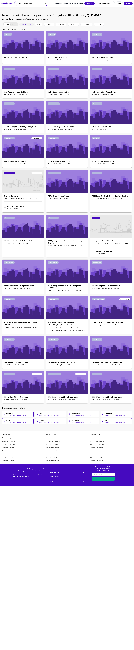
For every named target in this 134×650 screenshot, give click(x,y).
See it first (89, 3)
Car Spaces (73, 24)
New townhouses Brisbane (96, 447)
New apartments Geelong (52, 460)
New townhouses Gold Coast (97, 441)
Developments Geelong (8, 460)
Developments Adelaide (8, 457)
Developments (5, 9)
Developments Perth (7, 454)
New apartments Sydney (52, 438)
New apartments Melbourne (53, 444)
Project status (86, 24)
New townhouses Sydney (96, 438)
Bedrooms (49, 24)
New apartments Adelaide (52, 457)
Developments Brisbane (8, 447)
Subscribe (103, 479)
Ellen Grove (24, 9)
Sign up (128, 3)
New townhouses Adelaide (96, 457)
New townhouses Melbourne (97, 444)
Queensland (15, 9)
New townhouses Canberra (96, 451)
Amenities (99, 24)
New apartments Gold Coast (53, 441)
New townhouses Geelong (96, 460)
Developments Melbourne (8, 444)
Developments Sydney (7, 438)
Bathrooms (61, 24)
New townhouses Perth (95, 454)
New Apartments (26, 24)
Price (38, 24)
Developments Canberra (8, 451)
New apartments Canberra (52, 451)
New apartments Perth (51, 454)
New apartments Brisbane (52, 447)
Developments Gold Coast (8, 441)
